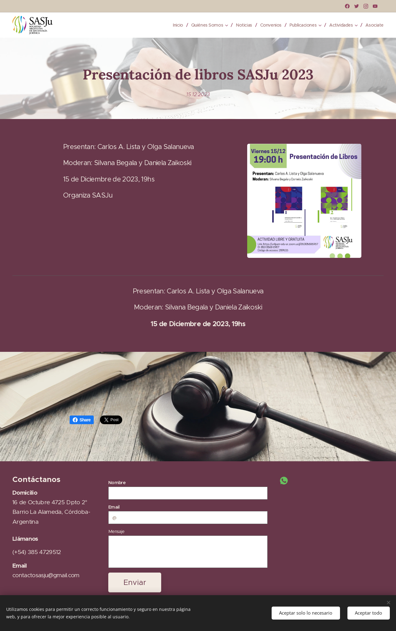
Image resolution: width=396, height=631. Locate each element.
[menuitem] (171, 25)
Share (82, 419)
